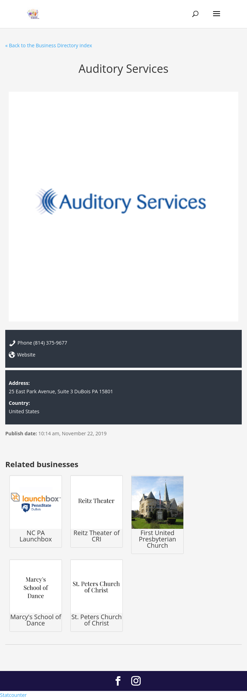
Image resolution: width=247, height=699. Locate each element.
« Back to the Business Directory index (48, 45)
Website (26, 354)
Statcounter (13, 695)
